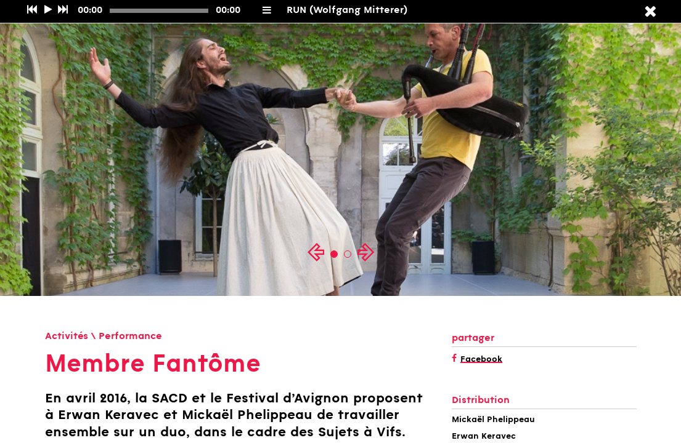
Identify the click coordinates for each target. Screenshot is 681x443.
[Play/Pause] (48, 10)
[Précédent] (32, 10)
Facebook (481, 360)
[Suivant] (62, 10)
